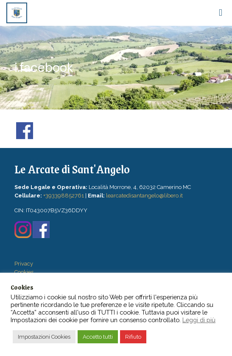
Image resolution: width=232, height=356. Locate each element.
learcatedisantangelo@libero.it (144, 195)
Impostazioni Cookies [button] (44, 337)
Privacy (23, 263)
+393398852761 (63, 195)
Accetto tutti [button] (98, 337)
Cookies (24, 272)
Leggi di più (198, 319)
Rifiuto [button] (133, 337)
